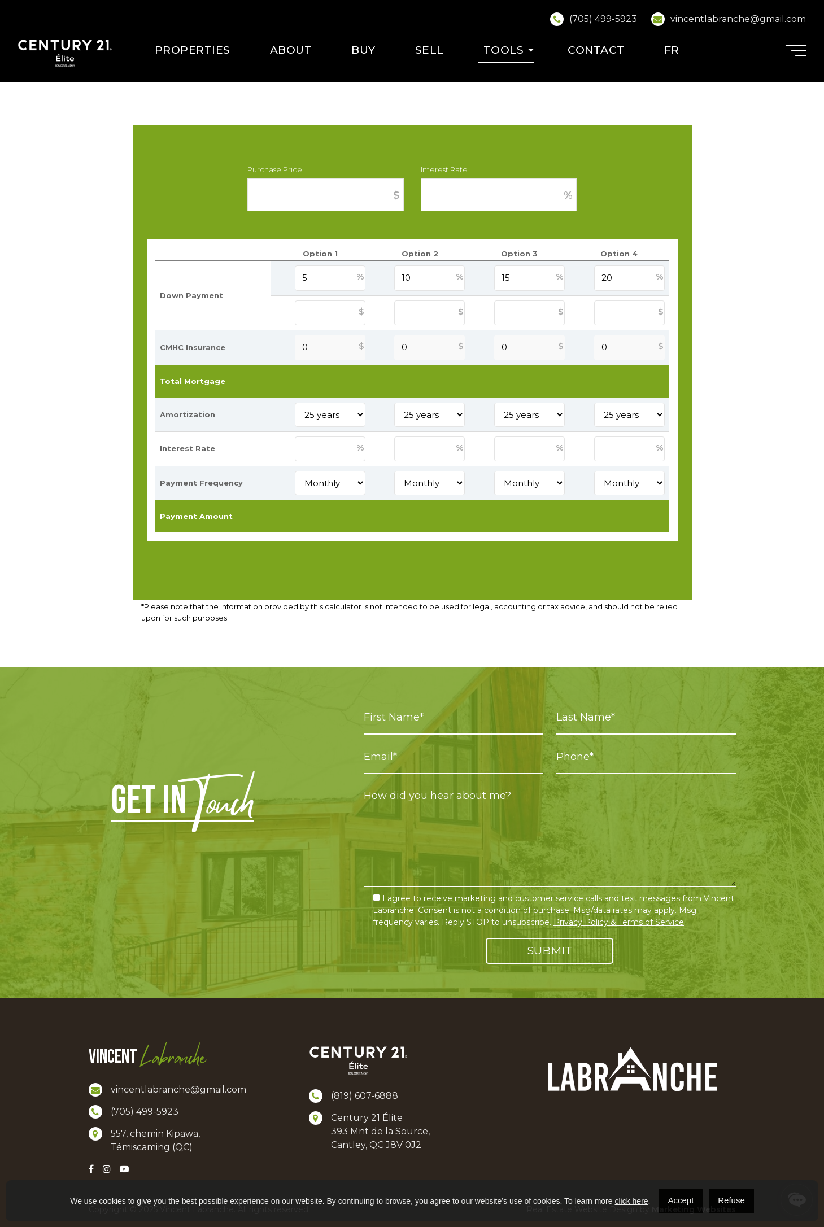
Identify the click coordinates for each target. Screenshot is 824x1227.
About (291, 49)
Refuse (731, 1200)
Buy (363, 49)
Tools (503, 49)
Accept (681, 1200)
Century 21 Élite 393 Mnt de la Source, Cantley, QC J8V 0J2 (380, 1131)
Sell (429, 49)
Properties (192, 49)
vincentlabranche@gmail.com (738, 19)
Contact (596, 49)
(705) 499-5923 (603, 19)
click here (631, 1201)
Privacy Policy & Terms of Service (618, 922)
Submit (550, 951)
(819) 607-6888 (364, 1095)
